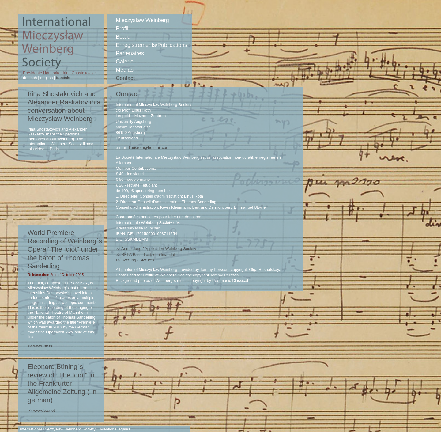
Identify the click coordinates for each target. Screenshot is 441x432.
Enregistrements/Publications (151, 45)
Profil (122, 28)
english (46, 77)
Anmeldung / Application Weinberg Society (158, 248)
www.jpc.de (43, 345)
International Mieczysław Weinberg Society (58, 429)
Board (123, 37)
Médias (125, 70)
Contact (125, 78)
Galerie (125, 62)
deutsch (30, 77)
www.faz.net (44, 410)
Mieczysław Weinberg (142, 20)
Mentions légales (115, 429)
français (62, 77)
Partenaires (130, 53)
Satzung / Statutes (138, 260)
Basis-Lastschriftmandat (148, 254)
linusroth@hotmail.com (149, 147)
